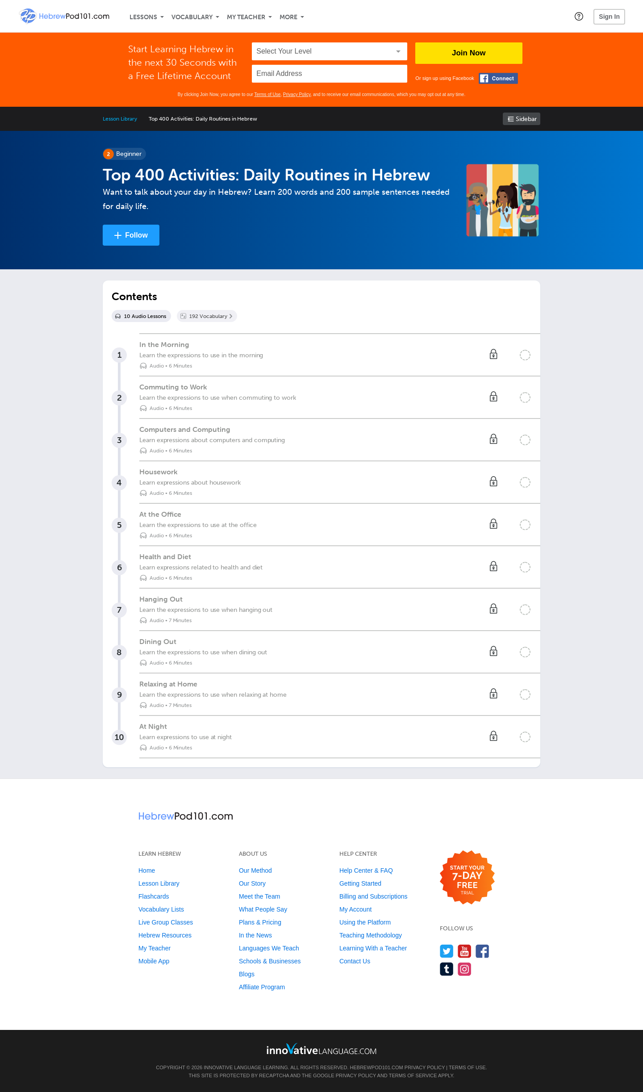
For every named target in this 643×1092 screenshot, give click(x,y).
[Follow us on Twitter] (447, 951)
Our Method (255, 870)
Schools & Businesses (270, 961)
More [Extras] (288, 17)
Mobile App (153, 961)
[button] (579, 16)
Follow (136, 235)
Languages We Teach (269, 948)
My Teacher (246, 17)
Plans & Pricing (260, 922)
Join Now (469, 53)
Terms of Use (267, 94)
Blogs (247, 974)
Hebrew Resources (165, 935)
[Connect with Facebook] (498, 78)
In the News (255, 935)
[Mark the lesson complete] (525, 355)
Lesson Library (120, 119)
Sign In (609, 16)
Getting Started (360, 883)
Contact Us (354, 961)
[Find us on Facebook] (482, 951)
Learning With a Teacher (373, 948)
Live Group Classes (165, 922)
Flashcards (153, 896)
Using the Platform (365, 922)
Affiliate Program (262, 987)
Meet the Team (259, 896)
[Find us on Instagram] (465, 969)
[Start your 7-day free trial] (467, 877)
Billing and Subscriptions (373, 896)
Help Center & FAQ (366, 870)
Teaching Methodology (370, 935)
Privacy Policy (297, 94)
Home (146, 870)
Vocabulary (192, 17)
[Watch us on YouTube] (465, 951)
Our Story (252, 883)
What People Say (263, 909)
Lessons (143, 17)
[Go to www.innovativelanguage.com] (321, 1048)
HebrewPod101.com (376, 1067)
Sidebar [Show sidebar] (526, 119)
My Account (355, 909)
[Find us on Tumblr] (447, 969)
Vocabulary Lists (161, 909)
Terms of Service (413, 1075)
